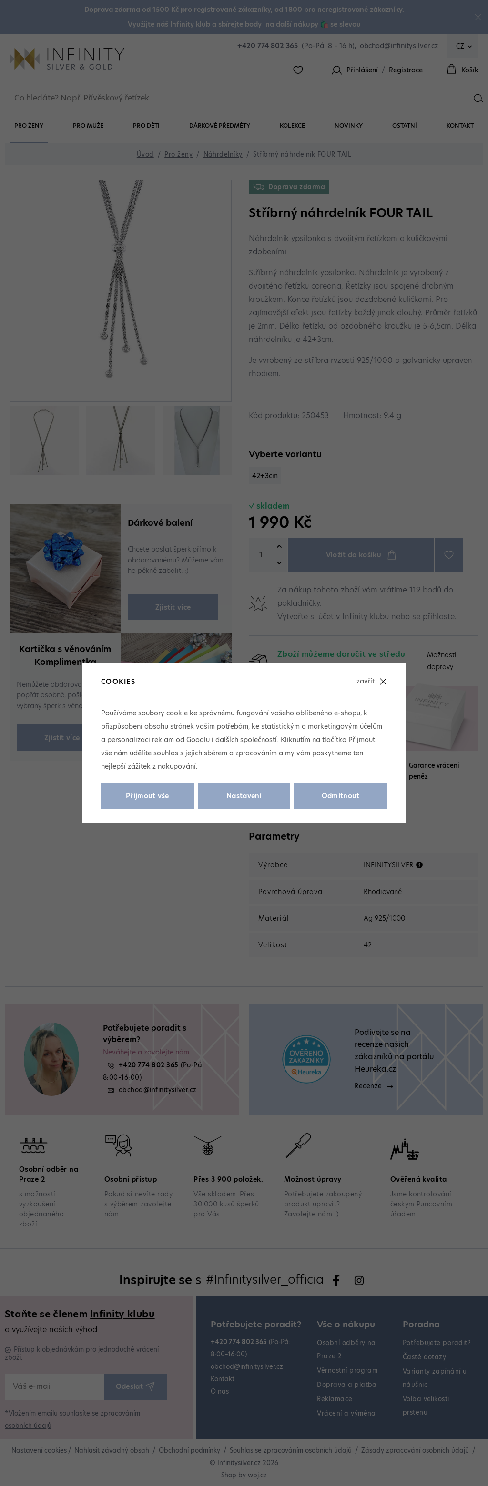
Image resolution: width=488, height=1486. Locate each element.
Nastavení (244, 796)
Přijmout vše (147, 796)
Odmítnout (341, 796)
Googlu (198, 739)
